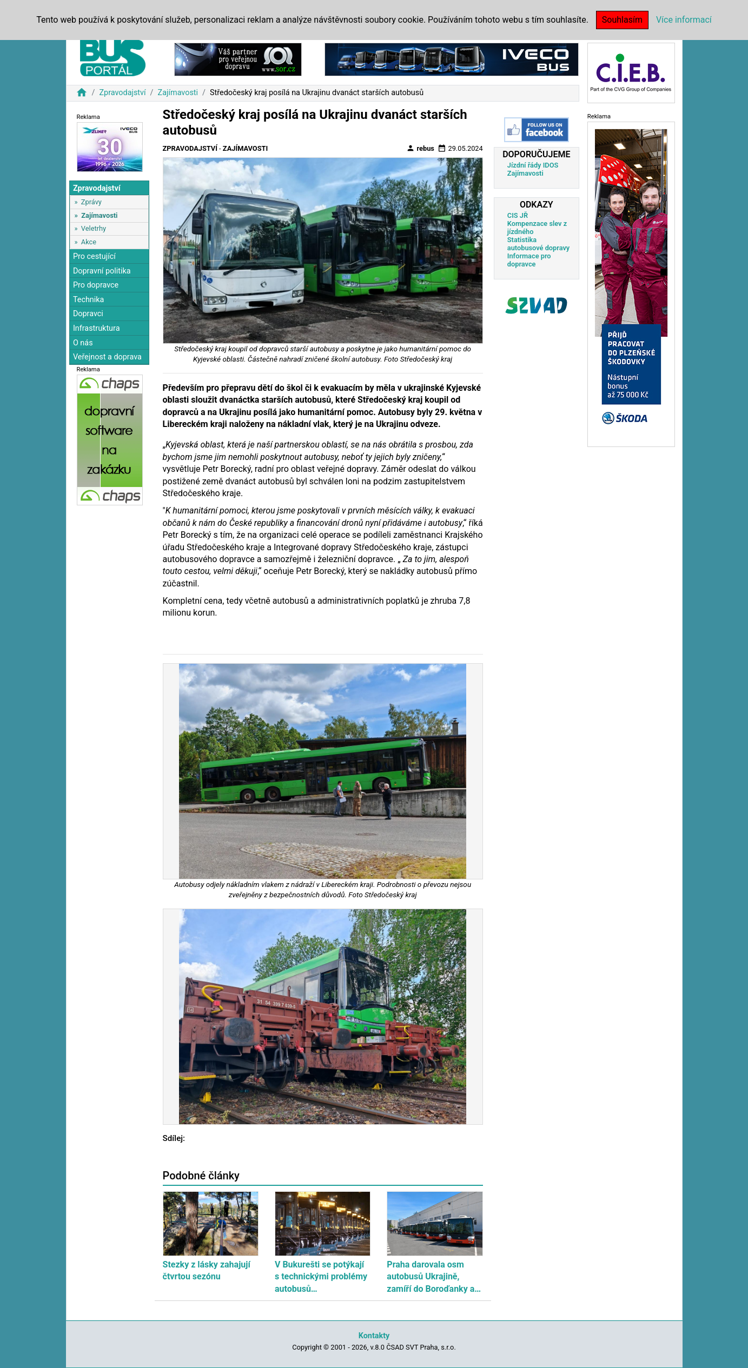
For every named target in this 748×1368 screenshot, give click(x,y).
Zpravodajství (122, 92)
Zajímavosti (178, 92)
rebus (420, 148)
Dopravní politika (102, 271)
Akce (88, 242)
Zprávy (91, 202)
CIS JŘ (517, 215)
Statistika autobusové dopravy (538, 244)
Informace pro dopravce (529, 260)
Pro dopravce (95, 285)
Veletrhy (93, 228)
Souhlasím (622, 20)
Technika (88, 299)
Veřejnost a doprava (107, 357)
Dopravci (88, 313)
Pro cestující (94, 256)
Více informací (684, 20)
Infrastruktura (96, 328)
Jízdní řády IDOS (533, 165)
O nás (83, 343)
